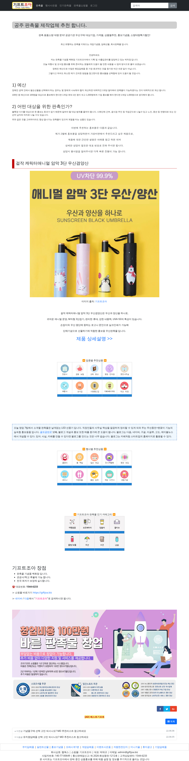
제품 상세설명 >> (94, 338)
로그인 (93, 5)
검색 (172, 5)
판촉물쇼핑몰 (81, 5)
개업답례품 (88, 747)
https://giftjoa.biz (42, 592)
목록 (171, 721)
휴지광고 (147, 747)
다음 (26, 598)
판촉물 (39, 5)
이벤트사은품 (104, 747)
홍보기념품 (57, 747)
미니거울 (135, 747)
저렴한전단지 (121, 747)
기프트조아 (101, 301)
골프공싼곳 (46, 432)
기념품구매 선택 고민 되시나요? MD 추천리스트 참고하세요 (54, 731)
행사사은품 (51, 5)
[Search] (149, 5)
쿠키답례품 (28, 747)
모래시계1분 (72, 747)
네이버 (18, 598)
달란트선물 (43, 747)
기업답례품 (161, 747)
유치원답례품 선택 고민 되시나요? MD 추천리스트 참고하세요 (55, 737)
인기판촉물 (65, 5)
